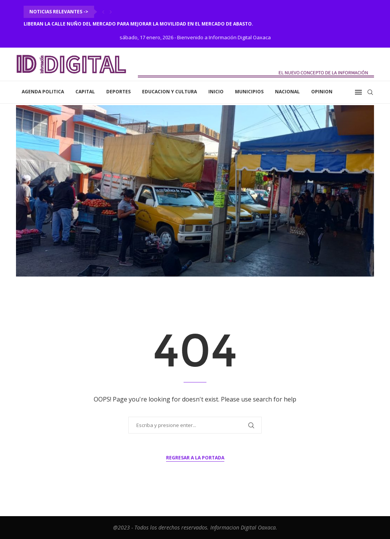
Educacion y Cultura (169, 91)
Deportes (118, 91)
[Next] (111, 12)
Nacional (287, 91)
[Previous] (103, 12)
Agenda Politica (43, 91)
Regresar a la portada (195, 457)
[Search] (370, 92)
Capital (85, 91)
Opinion (321, 91)
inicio (216, 91)
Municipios (249, 91)
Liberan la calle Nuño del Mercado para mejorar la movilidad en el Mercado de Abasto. (138, 24)
